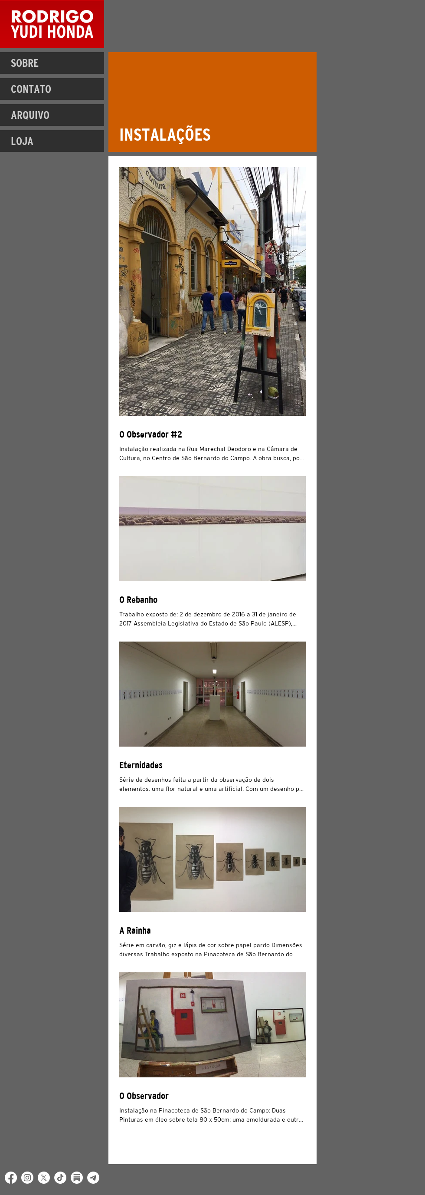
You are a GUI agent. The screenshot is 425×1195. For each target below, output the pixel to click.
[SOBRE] (52, 63)
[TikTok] (60, 1178)
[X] (44, 1178)
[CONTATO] (52, 89)
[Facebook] (11, 1178)
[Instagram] (27, 1178)
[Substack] (77, 1178)
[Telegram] (93, 1178)
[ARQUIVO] (52, 115)
